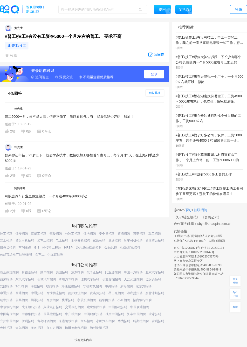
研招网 (220, 241)
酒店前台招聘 (154, 240)
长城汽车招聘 (46, 279)
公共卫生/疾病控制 (89, 247)
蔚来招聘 (6, 279)
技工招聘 (6, 234)
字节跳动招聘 (86, 300)
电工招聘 (62, 240)
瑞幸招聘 (6, 300)
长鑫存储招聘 (111, 279)
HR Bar (199, 241)
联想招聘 (52, 286)
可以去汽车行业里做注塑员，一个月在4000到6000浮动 (46, 196)
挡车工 (40, 254)
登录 (154, 74)
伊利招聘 (28, 321)
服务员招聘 (8, 247)
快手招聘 (68, 300)
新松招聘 (126, 286)
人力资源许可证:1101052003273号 (196, 256)
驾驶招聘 (55, 234)
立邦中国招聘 (9, 321)
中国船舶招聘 (93, 314)
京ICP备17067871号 (187, 248)
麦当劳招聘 (97, 293)
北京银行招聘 (31, 307)
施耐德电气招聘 (76, 328)
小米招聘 (123, 300)
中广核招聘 (73, 314)
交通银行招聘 (74, 307)
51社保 (178, 241)
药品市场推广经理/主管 (16, 254)
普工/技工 (19, 46)
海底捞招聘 (135, 293)
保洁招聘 (89, 234)
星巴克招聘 (116, 293)
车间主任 (25, 247)
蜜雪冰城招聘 (154, 293)
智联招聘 (200, 210)
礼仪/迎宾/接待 (130, 247)
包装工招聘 (73, 234)
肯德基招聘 (29, 272)
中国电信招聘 (9, 314)
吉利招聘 (158, 321)
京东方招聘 (143, 286)
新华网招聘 (107, 300)
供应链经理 (55, 254)
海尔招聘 (21, 328)
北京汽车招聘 (154, 272)
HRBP (68, 247)
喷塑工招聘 (39, 234)
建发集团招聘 (96, 307)
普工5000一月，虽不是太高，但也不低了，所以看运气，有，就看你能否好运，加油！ (69, 116)
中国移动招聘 (118, 307)
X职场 (188, 241)
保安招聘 (21, 234)
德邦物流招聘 (77, 293)
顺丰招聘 (46, 272)
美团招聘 (62, 272)
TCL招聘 (21, 286)
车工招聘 (154, 234)
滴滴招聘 (123, 234)
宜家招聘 (155, 314)
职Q (188, 210)
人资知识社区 (213, 236)
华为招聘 (124, 321)
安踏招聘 (6, 286)
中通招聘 (37, 293)
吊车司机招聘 (133, 240)
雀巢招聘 (21, 300)
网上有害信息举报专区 (188, 261)
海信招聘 (37, 286)
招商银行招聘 (142, 300)
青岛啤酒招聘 (46, 321)
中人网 (210, 241)
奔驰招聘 (6, 328)
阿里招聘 (139, 234)
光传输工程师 (51, 247)
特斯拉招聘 (141, 321)
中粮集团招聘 (31, 314)
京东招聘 (77, 272)
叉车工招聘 (45, 240)
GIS (36, 247)
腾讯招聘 (37, 300)
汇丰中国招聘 (136, 314)
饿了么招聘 (94, 272)
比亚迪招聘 (113, 272)
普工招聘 (6, 240)
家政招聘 (99, 240)
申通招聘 (6, 293)
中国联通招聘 (139, 307)
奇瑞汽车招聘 (68, 279)
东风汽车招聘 (24, 279)
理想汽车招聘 (90, 279)
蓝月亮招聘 (153, 279)
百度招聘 (52, 300)
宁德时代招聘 (92, 286)
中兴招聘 (111, 286)
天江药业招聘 (133, 279)
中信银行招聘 (9, 307)
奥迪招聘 (114, 240)
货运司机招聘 (24, 240)
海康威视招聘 (71, 286)
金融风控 (110, 247)
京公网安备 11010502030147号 (194, 252)
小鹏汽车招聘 (105, 321)
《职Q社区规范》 (187, 217)
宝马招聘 (87, 321)
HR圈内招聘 (181, 236)
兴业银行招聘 (52, 307)
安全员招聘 (107, 234)
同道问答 (197, 236)
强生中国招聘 (114, 314)
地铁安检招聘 (80, 240)
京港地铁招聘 (68, 321)
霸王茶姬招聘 (9, 272)
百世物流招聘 (55, 293)
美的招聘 (37, 328)
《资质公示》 (211, 217)
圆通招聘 (21, 293)
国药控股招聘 (52, 314)
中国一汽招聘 (133, 272)
